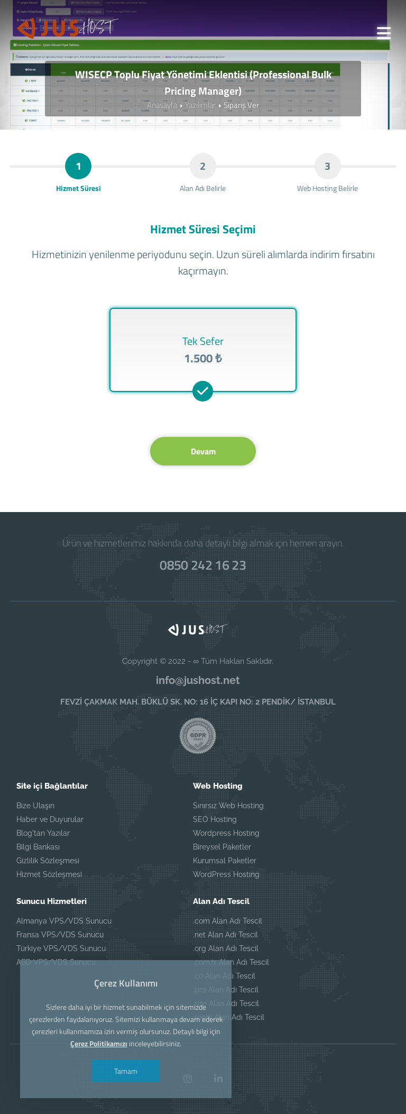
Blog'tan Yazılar (43, 833)
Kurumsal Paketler (224, 860)
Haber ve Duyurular (50, 819)
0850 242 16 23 (203, 565)
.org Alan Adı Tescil (226, 948)
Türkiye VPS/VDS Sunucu (61, 948)
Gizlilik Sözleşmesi (47, 860)
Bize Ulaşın (35, 805)
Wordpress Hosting (226, 833)
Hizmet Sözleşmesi (49, 874)
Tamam (125, 1070)
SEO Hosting (215, 819)
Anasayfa (162, 105)
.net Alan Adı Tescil (225, 934)
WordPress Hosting (226, 874)
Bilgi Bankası (38, 847)
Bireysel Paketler (222, 847)
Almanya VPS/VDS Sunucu (64, 921)
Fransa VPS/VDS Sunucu (60, 934)
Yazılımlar (200, 105)
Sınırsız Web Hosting (228, 805)
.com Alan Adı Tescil (227, 921)
